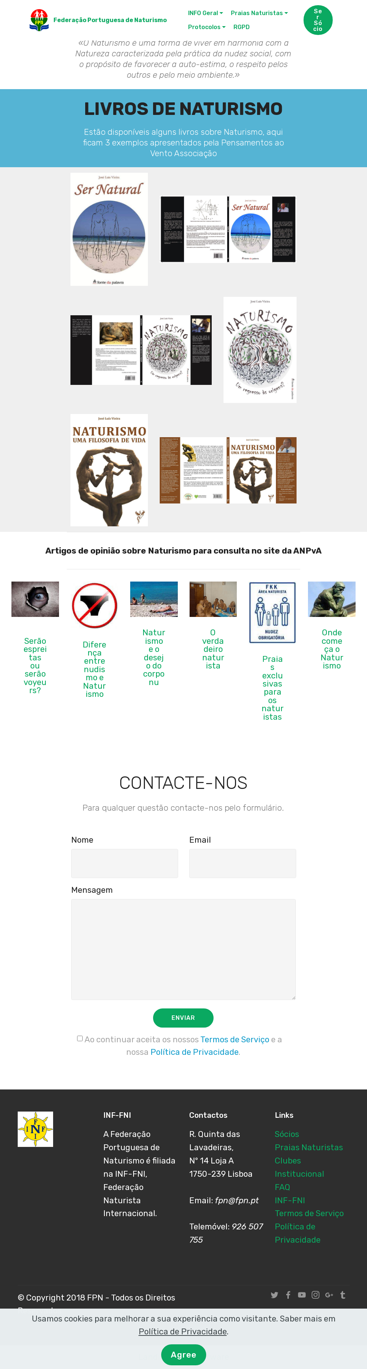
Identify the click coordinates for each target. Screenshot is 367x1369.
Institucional (299, 1174)
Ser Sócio (318, 20)
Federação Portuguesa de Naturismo (110, 20)
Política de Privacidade (194, 1052)
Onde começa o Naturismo (332, 649)
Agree (184, 1358)
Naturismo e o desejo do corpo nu (153, 657)
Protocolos (204, 27)
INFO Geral (203, 13)
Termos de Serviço (234, 1040)
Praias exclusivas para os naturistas (273, 688)
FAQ (282, 1187)
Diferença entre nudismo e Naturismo (94, 669)
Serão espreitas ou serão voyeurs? (35, 665)
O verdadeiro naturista (213, 649)
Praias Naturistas (257, 13)
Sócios (287, 1134)
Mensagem (92, 890)
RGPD (241, 27)
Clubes (288, 1161)
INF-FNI (290, 1200)
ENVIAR (183, 1017)
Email (200, 840)
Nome (82, 840)
